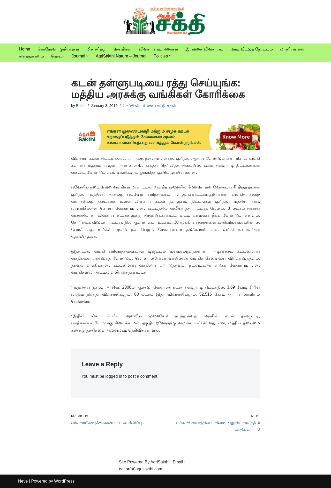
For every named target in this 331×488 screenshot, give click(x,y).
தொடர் (57, 56)
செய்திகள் (122, 49)
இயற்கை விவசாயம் (204, 49)
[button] (87, 56)
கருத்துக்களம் (31, 56)
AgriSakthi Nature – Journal (121, 56)
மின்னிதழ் (96, 49)
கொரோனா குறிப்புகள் (58, 49)
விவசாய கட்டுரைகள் (158, 49)
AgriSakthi (160, 462)
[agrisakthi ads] (165, 149)
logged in (114, 376)
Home (24, 49)
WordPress (64, 481)
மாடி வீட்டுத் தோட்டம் (252, 49)
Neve (23, 481)
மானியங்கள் (292, 49)
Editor (81, 106)
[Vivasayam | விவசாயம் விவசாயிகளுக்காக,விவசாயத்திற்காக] (165, 22)
